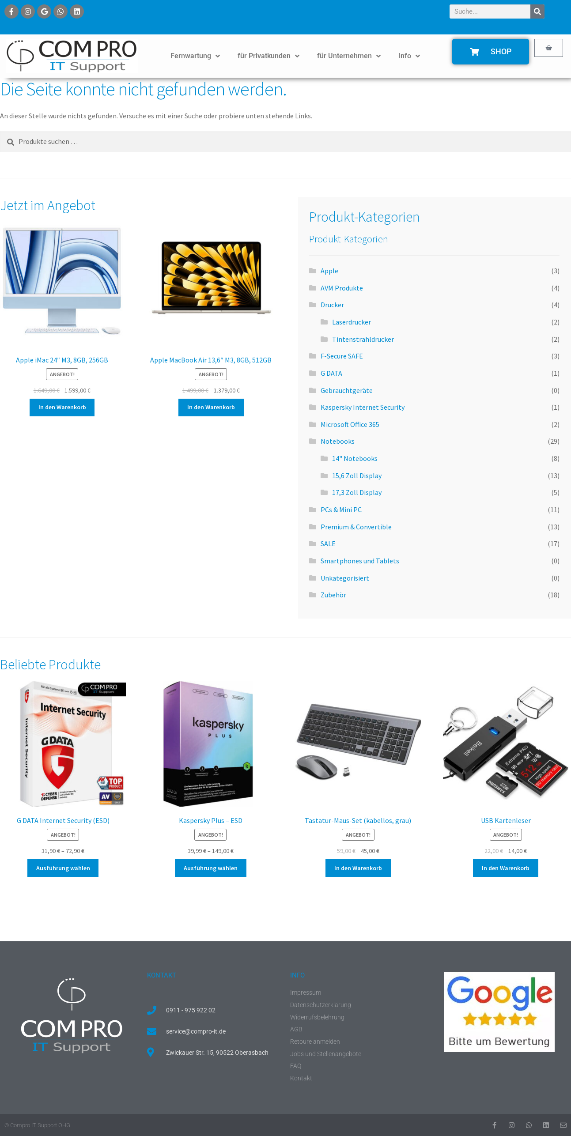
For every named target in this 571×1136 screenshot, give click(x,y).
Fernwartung (195, 56)
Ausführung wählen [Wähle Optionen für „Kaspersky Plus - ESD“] (211, 868)
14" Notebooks (355, 458)
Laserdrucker (351, 321)
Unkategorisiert (345, 578)
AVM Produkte (342, 287)
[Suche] (537, 11)
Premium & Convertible (356, 526)
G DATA (331, 373)
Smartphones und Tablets (360, 560)
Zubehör (333, 594)
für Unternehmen (349, 56)
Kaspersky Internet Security (363, 407)
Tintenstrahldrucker (363, 339)
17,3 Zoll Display (357, 492)
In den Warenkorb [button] (62, 407)
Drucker (332, 304)
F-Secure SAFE (342, 355)
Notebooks (338, 441)
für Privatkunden (268, 56)
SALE (328, 543)
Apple (329, 270)
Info (409, 56)
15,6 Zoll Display (357, 475)
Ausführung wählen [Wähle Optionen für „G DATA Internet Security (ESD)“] (63, 868)
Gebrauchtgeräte (347, 390)
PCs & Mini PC (341, 509)
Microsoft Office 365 (350, 424)
